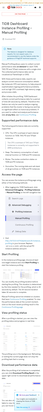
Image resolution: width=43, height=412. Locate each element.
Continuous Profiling (27, 115)
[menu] (3, 7)
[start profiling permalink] (20, 254)
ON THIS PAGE (21, 14)
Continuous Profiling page (12, 307)
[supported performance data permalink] (39, 120)
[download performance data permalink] (39, 365)
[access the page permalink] (24, 174)
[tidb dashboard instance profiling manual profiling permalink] (28, 32)
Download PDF (9, 39)
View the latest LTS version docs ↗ (21, 5)
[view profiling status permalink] (28, 312)
